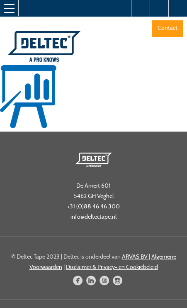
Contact (167, 28)
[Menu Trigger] (9, 8)
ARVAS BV (135, 256)
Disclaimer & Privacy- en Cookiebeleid (112, 267)
